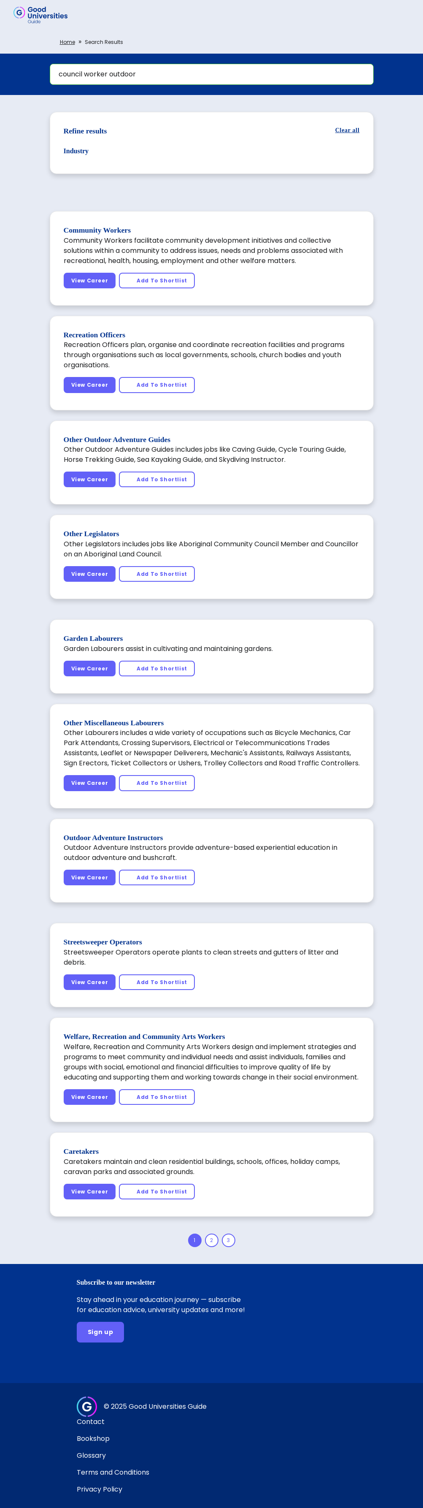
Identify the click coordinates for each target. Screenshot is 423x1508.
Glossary (91, 1455)
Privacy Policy (99, 1489)
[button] (404, 15)
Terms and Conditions (113, 1472)
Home (67, 42)
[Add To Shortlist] (157, 280)
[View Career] (90, 280)
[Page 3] (228, 1240)
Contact (91, 1422)
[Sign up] (100, 1332)
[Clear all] (347, 130)
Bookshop (93, 1438)
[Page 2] (211, 1240)
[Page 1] (195, 1240)
